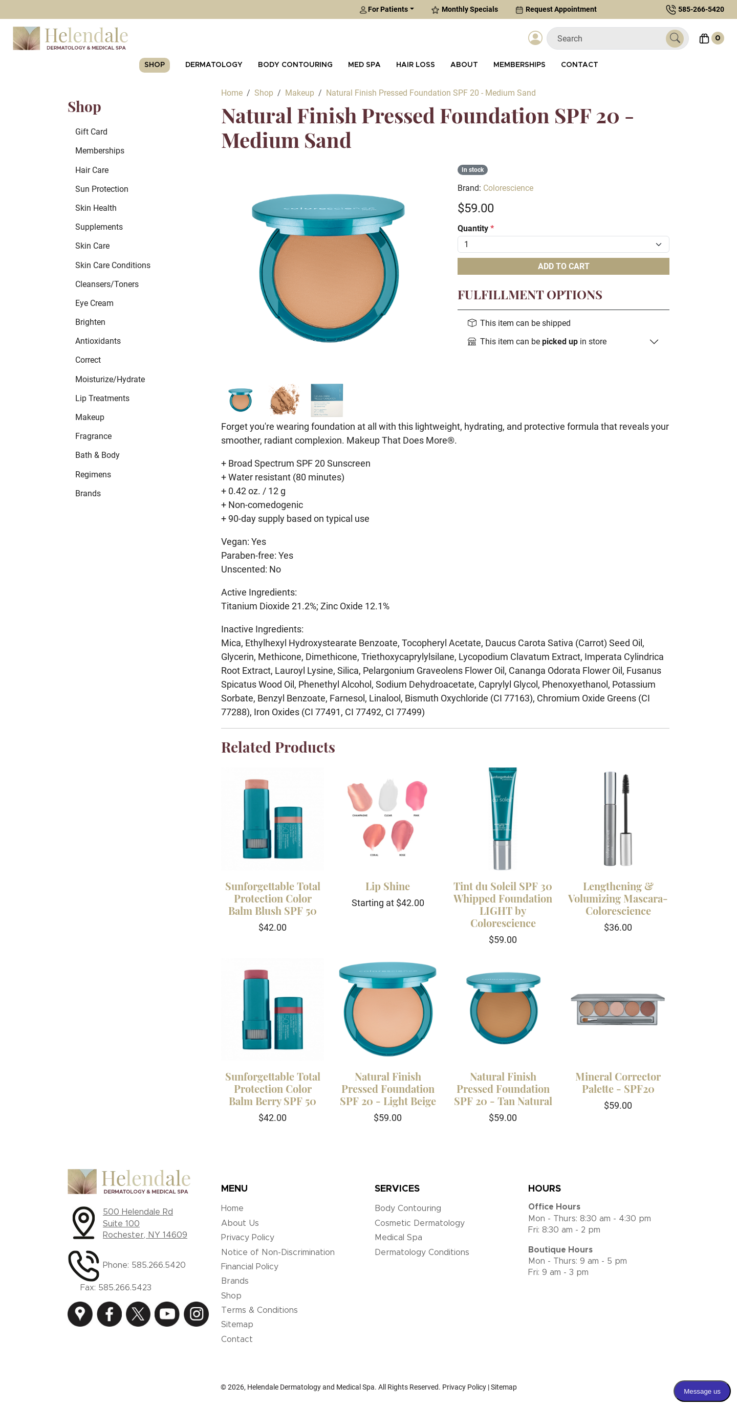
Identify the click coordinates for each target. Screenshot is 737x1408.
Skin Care (92, 246)
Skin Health (96, 208)
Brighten (90, 322)
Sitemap (237, 1325)
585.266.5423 (124, 1288)
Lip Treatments (102, 398)
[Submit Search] (675, 38)
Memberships (519, 65)
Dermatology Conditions (422, 1252)
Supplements (99, 227)
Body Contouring (295, 65)
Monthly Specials (464, 9)
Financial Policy (249, 1267)
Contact (579, 65)
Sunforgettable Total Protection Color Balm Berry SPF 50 (272, 1088)
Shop (154, 65)
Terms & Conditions (259, 1310)
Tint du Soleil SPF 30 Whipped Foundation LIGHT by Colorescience (502, 904)
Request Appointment (556, 9)
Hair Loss (415, 65)
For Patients (383, 9)
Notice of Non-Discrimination (278, 1252)
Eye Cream (94, 303)
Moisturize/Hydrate (110, 379)
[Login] (535, 38)
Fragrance (93, 436)
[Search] (610, 39)
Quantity (476, 228)
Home (232, 1208)
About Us (240, 1223)
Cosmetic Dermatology (420, 1223)
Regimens (93, 474)
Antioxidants (98, 341)
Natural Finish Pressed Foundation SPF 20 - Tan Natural (503, 1088)
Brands (88, 493)
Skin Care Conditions (112, 265)
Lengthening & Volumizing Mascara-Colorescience (618, 898)
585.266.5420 (159, 1265)
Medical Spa (398, 1238)
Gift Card (91, 132)
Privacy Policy (247, 1238)
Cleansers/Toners (107, 284)
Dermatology (214, 65)
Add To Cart (564, 266)
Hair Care (92, 170)
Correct (88, 360)
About (464, 65)
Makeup (89, 417)
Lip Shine (387, 886)
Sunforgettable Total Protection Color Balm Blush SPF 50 (272, 898)
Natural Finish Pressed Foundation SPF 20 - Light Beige (388, 1088)
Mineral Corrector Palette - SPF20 (618, 1082)
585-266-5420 (701, 9)
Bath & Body (97, 455)
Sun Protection (101, 189)
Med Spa (364, 65)
